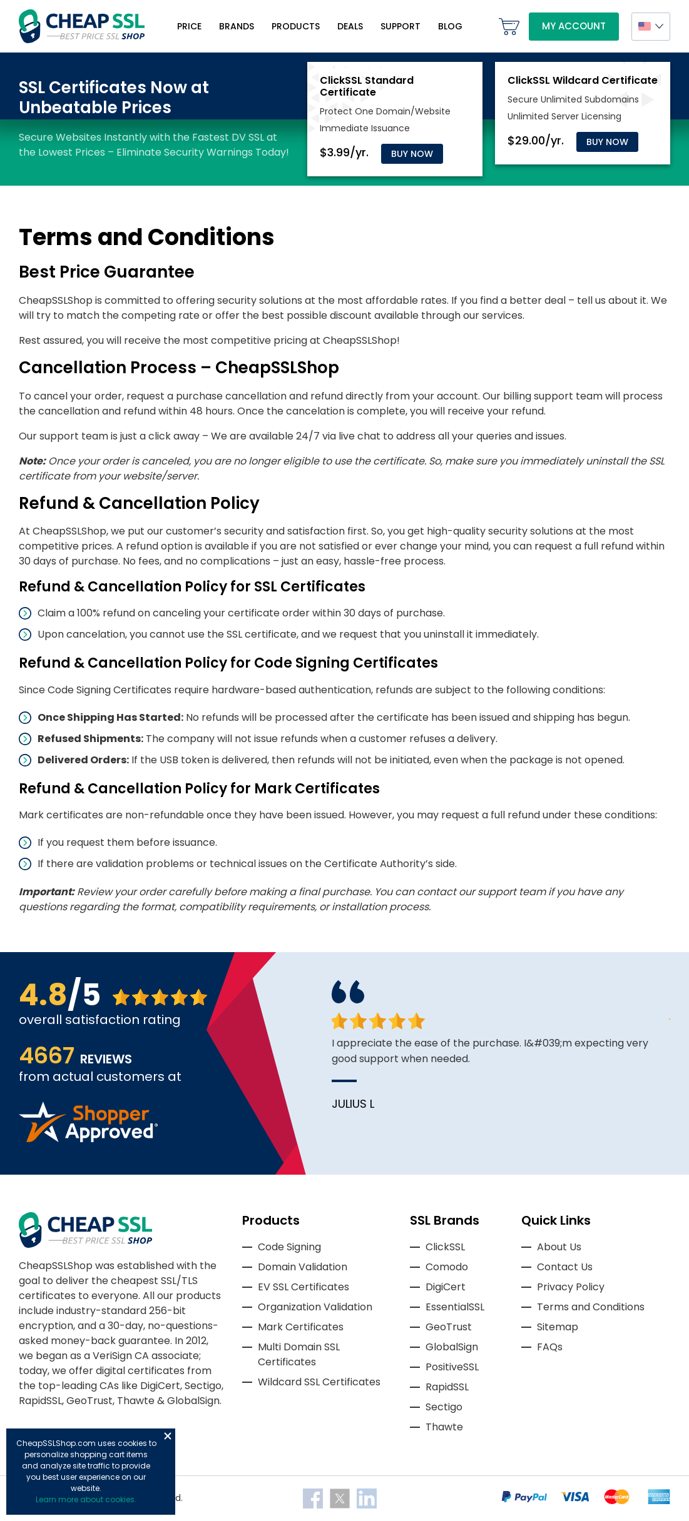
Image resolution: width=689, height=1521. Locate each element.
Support (400, 26)
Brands (236, 26)
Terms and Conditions (591, 1307)
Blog (450, 26)
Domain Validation (302, 1267)
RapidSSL (447, 1387)
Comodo (447, 1267)
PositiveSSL (452, 1367)
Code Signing (289, 1247)
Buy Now (412, 154)
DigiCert (446, 1287)
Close (167, 1436)
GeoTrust (449, 1327)
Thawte (444, 1427)
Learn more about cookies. (86, 1499)
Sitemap (557, 1327)
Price (189, 26)
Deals (350, 26)
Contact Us (565, 1267)
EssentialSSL (455, 1307)
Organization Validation (315, 1307)
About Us (559, 1247)
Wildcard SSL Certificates (319, 1382)
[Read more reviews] (88, 1139)
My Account (574, 26)
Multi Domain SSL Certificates (299, 1354)
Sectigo (444, 1407)
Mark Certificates (301, 1327)
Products (296, 26)
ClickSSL (445, 1247)
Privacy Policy (571, 1287)
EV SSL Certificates (303, 1287)
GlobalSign (452, 1347)
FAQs (550, 1347)
